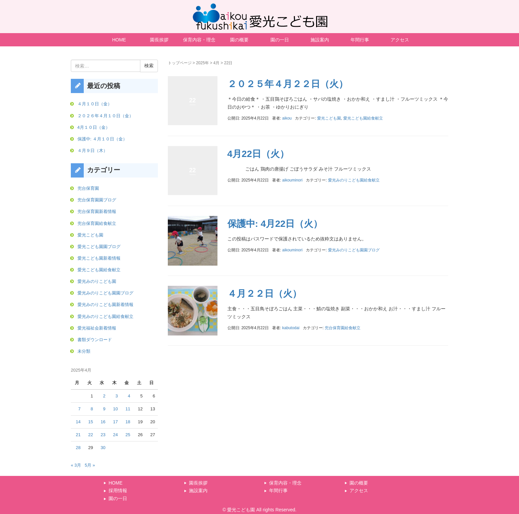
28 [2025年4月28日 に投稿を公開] (78, 447)
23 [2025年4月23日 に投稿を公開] (103, 434)
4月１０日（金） (93, 127)
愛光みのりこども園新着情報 (105, 304)
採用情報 (118, 490)
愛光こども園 (329, 118)
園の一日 (279, 39)
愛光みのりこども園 (96, 281)
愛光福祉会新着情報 (96, 328)
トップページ (180, 63)
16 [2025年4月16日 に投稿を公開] (103, 421)
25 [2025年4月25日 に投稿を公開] (127, 434)
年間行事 (360, 39)
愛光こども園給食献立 (363, 118)
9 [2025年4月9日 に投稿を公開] (104, 408)
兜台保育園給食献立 (342, 328)
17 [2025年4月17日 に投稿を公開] (115, 421)
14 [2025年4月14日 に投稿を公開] (78, 421)
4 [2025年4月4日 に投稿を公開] (129, 395)
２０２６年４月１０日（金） (105, 115)
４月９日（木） (92, 150)
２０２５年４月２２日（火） (287, 84)
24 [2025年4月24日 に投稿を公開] (115, 434)
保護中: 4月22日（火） (275, 224)
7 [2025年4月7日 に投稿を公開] (79, 408)
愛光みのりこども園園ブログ (354, 250)
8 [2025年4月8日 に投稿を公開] (92, 408)
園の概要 (239, 39)
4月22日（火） (258, 154)
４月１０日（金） (94, 103)
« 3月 (76, 465)
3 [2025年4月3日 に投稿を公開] (117, 395)
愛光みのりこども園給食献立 (354, 180)
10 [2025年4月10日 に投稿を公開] (115, 408)
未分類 (83, 351)
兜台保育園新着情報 (96, 211)
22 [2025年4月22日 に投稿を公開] (90, 434)
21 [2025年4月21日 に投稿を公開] (78, 434)
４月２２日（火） (264, 293)
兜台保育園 (88, 188)
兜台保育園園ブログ (96, 199)
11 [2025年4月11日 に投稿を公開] (127, 408)
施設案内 (319, 39)
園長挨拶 (159, 39)
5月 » (90, 465)
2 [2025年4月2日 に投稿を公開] (104, 395)
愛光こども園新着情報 (98, 258)
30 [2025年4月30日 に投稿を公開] (103, 447)
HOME (119, 39)
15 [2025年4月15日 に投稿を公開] (90, 421)
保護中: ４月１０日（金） (102, 138)
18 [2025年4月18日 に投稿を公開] (127, 421)
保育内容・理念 (199, 39)
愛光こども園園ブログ (98, 246)
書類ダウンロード (94, 339)
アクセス (400, 39)
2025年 (202, 63)
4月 (216, 63)
